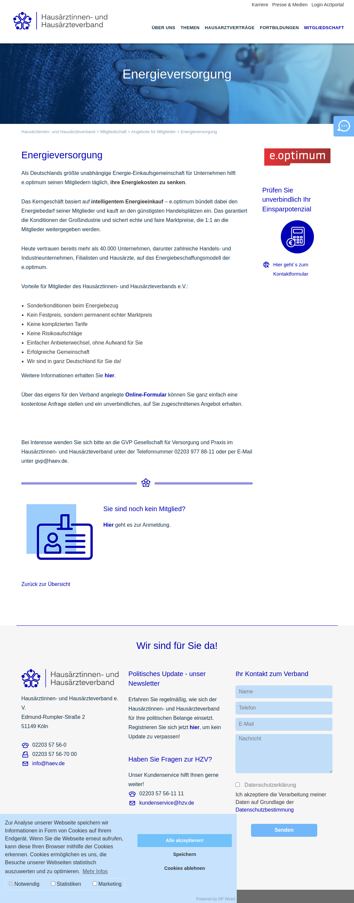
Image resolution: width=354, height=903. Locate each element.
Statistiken (66, 884)
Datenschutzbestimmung (264, 810)
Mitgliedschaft (324, 27)
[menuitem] (163, 33)
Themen (189, 27)
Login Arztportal (328, 4)
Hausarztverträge (230, 27)
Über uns (163, 27)
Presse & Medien (290, 4)
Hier (108, 525)
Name (246, 691)
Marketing (107, 884)
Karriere (260, 4)
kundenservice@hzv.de (166, 803)
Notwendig (24, 884)
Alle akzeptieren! (184, 840)
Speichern (184, 854)
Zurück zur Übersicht (46, 584)
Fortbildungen (279, 27)
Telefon (247, 708)
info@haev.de (48, 763)
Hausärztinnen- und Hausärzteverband (58, 131)
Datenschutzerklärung (270, 785)
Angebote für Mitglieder (153, 131)
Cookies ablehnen (184, 868)
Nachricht (250, 738)
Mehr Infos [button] (95, 871)
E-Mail (246, 724)
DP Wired (226, 899)
